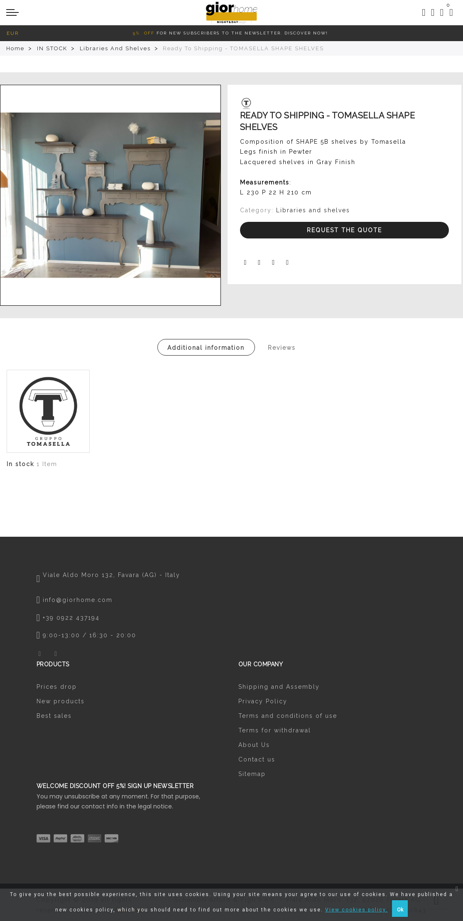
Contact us (256, 759)
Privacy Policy (262, 701)
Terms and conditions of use (287, 715)
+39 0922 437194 (71, 617)
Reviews (282, 347)
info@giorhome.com (78, 600)
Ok (400, 910)
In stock (20, 464)
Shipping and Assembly (279, 686)
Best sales (54, 715)
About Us (254, 745)
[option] (110, 195)
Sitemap (252, 774)
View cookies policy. (356, 910)
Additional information (206, 347)
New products (61, 701)
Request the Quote (344, 230)
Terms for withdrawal (274, 730)
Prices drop (57, 686)
